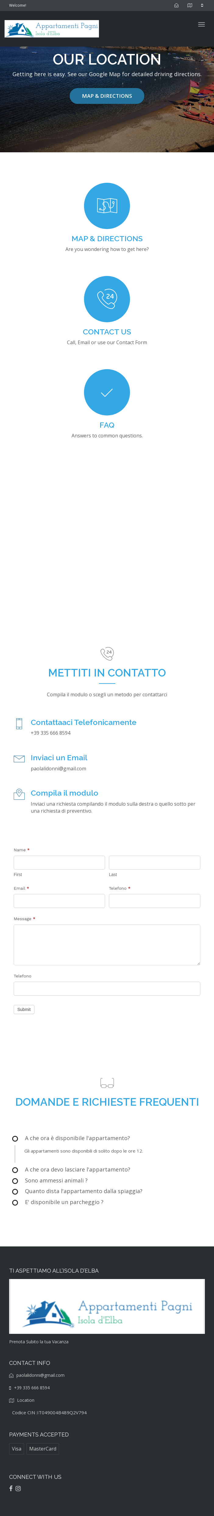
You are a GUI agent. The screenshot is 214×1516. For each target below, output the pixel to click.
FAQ (107, 424)
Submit (24, 1009)
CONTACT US (107, 331)
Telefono (120, 888)
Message (24, 918)
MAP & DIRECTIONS (107, 95)
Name (22, 849)
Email (21, 888)
